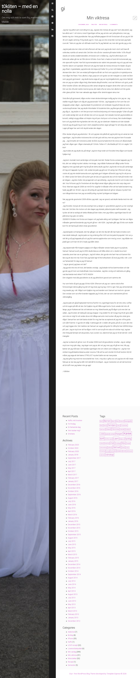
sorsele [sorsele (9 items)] (113, 451)
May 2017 (71, 468)
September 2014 (74, 574)
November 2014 (74, 568)
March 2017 (72, 475)
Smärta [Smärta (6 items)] (102, 451)
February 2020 (73, 451)
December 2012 (74, 621)
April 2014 (72, 591)
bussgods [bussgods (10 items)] (128, 421)
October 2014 (73, 571)
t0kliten (94, 24)
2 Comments (114, 24)
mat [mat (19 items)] (112, 443)
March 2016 (72, 515)
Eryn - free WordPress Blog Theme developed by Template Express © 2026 (97, 674)
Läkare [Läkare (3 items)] (101, 443)
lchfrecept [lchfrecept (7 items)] (108, 439)
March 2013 (72, 611)
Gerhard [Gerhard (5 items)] (102, 429)
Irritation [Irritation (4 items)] (128, 429)
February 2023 (73, 445)
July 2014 (71, 581)
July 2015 (71, 541)
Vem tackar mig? (74, 430)
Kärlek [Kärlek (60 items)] (127, 433)
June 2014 (72, 584)
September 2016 (74, 495)
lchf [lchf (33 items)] (102, 438)
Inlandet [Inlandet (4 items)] (122, 429)
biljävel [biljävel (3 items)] (121, 421)
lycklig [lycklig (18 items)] (128, 439)
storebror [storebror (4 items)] (119, 451)
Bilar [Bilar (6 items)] (117, 421)
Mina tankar (72, 658)
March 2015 (72, 554)
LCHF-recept (73, 645)
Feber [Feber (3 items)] (118, 425)
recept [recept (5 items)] (128, 443)
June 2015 (72, 544)
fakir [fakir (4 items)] (101, 425)
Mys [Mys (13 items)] (123, 443)
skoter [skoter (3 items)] (127, 447)
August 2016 (72, 498)
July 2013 (71, 598)
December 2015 (74, 524)
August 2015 (72, 538)
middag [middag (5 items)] (118, 443)
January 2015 (73, 561)
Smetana (71, 434)
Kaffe (70, 642)
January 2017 (73, 481)
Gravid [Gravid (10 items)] (108, 429)
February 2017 (73, 478)
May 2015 (71, 548)
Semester (71, 665)
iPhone (70, 638)
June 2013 (72, 601)
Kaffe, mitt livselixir (75, 420)
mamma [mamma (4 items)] (107, 443)
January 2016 (73, 521)
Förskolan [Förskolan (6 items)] (124, 425)
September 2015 (74, 534)
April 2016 (72, 511)
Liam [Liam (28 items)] (116, 438)
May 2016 (71, 508)
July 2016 (71, 501)
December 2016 (74, 485)
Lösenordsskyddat (75, 648)
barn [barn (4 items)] (101, 421)
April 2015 (72, 551)
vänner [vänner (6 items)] (102, 455)
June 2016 (72, 505)
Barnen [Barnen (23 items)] (107, 421)
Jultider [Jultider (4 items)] (112, 434)
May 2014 (71, 588)
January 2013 (73, 618)
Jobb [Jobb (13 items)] (102, 434)
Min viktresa (98, 17)
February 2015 (73, 558)
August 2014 (72, 578)
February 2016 (73, 518)
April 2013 (72, 608)
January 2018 (73, 455)
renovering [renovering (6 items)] (103, 447)
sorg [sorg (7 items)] (107, 451)
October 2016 (73, 491)
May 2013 (71, 604)
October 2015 (73, 531)
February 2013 (73, 614)
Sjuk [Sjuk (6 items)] (123, 447)
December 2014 (74, 564)
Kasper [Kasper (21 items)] (119, 433)
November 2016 (74, 488)
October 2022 (73, 448)
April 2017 (72, 471)
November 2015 (74, 528)
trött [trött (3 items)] (124, 451)
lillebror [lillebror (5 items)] (122, 439)
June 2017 (72, 465)
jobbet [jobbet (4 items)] (107, 434)
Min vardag (72, 652)
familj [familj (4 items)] (105, 425)
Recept (70, 662)
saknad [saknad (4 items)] (110, 447)
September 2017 (74, 458)
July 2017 (71, 461)
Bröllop (70, 635)
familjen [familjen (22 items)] (112, 425)
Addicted (71, 632)
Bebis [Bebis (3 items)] (113, 421)
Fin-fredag (72, 424)
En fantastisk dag (74, 427)
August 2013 (72, 594)
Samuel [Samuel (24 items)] (116, 447)
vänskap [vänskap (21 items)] (110, 454)
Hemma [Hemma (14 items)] (115, 429)
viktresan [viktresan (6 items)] (129, 451)
